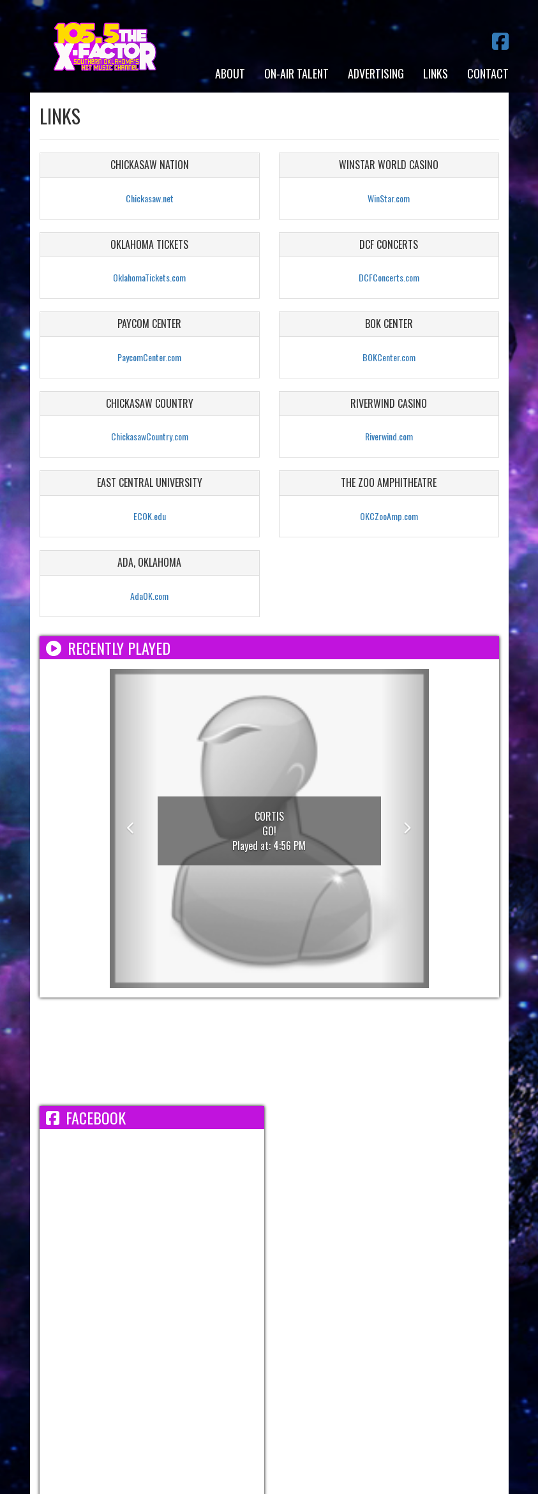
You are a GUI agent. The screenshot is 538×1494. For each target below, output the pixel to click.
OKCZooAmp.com (389, 516)
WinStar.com (389, 198)
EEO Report (257, 1322)
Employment (193, 1322)
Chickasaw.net (150, 198)
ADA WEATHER (269, 1052)
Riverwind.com (389, 436)
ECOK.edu (149, 516)
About (230, 73)
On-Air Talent (296, 73)
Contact (488, 73)
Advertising (376, 73)
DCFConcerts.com (389, 277)
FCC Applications (412, 1322)
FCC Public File (327, 1322)
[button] (134, 828)
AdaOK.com (149, 595)
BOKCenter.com (388, 357)
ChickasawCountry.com (149, 436)
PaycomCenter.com (149, 357)
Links (435, 73)
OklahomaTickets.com (149, 277)
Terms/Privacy (120, 1322)
